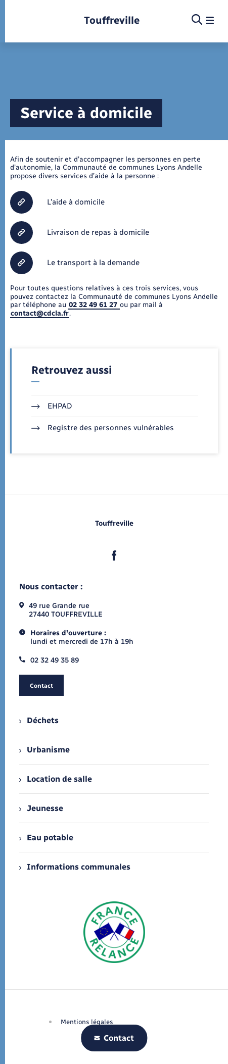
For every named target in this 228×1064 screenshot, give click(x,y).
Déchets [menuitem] (39, 720)
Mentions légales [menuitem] (87, 1022)
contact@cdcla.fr (40, 313)
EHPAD (51, 406)
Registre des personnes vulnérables (102, 427)
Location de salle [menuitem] (55, 779)
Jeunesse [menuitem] (41, 808)
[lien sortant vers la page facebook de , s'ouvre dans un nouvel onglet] (114, 555)
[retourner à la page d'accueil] (112, 20)
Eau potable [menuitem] (46, 837)
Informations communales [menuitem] (74, 867)
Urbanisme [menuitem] (44, 749)
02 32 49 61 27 (94, 304)
